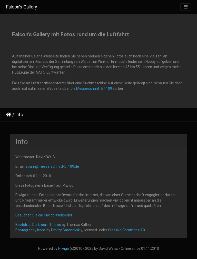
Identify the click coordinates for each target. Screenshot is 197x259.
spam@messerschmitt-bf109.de (52, 166)
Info (19, 114)
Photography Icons (30, 230)
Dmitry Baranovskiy (66, 230)
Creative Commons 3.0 (126, 230)
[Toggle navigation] (185, 7)
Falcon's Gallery (21, 6)
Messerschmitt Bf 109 (94, 88)
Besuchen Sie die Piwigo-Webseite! (43, 215)
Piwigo (63, 248)
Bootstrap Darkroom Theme (38, 225)
